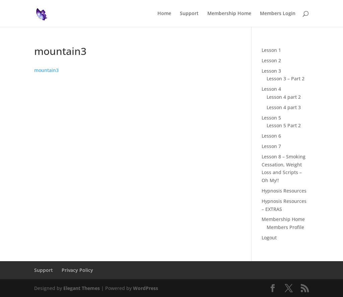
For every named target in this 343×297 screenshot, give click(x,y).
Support (189, 13)
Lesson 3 (271, 71)
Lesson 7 (271, 146)
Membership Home (229, 13)
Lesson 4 (271, 89)
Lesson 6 (271, 136)
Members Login (277, 13)
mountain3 (46, 70)
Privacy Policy (77, 270)
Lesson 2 (271, 60)
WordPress (145, 288)
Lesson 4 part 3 (284, 107)
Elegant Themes (81, 288)
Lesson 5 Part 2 (284, 125)
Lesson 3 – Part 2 (285, 78)
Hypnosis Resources (284, 191)
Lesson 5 (271, 118)
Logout (269, 237)
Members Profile (285, 227)
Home (164, 13)
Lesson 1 (271, 50)
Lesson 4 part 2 (284, 97)
